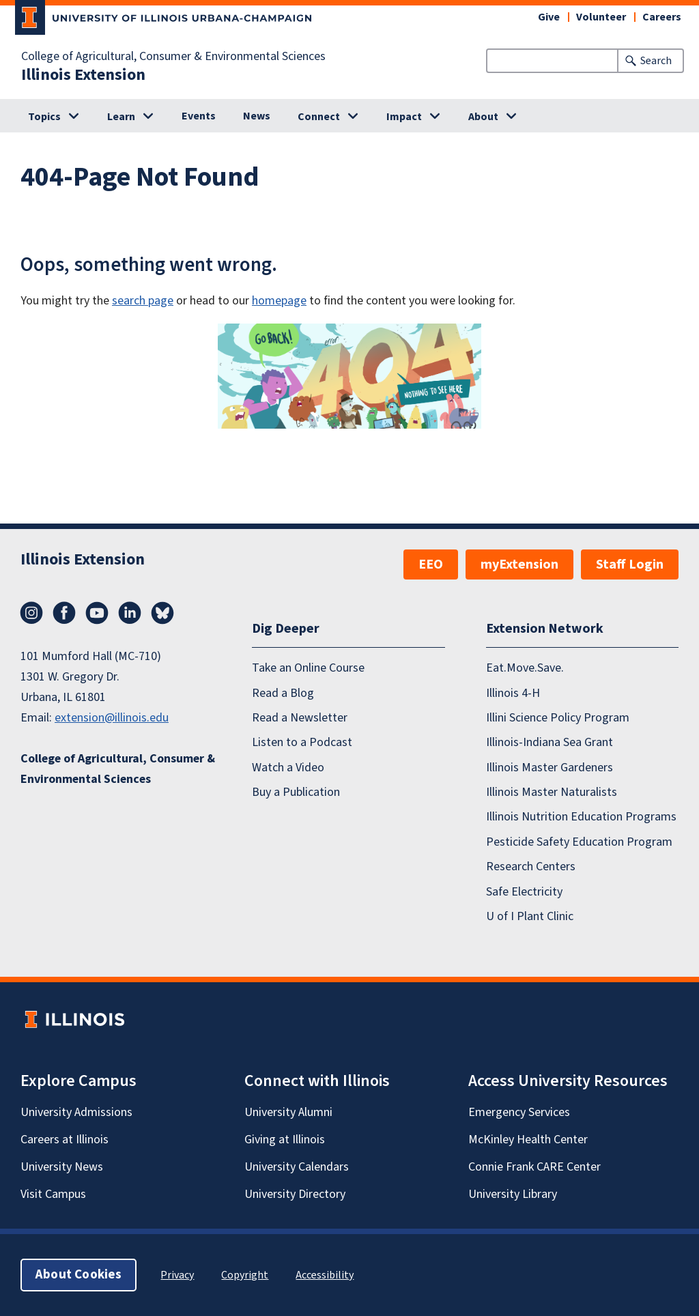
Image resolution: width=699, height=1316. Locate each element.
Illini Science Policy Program (557, 717)
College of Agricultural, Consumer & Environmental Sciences (173, 56)
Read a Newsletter (299, 717)
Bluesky (162, 613)
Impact (404, 116)
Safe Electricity (524, 891)
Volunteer (601, 17)
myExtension (519, 564)
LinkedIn (130, 613)
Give (549, 17)
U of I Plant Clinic (529, 916)
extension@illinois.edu (112, 717)
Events (199, 116)
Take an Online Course (308, 667)
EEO (430, 564)
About (483, 116)
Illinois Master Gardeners (549, 767)
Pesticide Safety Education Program (579, 841)
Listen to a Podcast (302, 742)
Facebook (64, 613)
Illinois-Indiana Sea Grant (549, 742)
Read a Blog (283, 692)
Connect (319, 116)
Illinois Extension (83, 75)
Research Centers (530, 866)
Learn (121, 116)
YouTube (97, 613)
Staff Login (630, 564)
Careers (661, 17)
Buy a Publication (296, 792)
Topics (44, 116)
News (256, 116)
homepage (279, 300)
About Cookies (78, 1274)
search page (142, 300)
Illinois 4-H (513, 692)
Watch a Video (288, 767)
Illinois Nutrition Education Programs (581, 816)
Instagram (31, 613)
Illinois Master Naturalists (551, 792)
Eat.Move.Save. (525, 667)
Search (656, 60)
